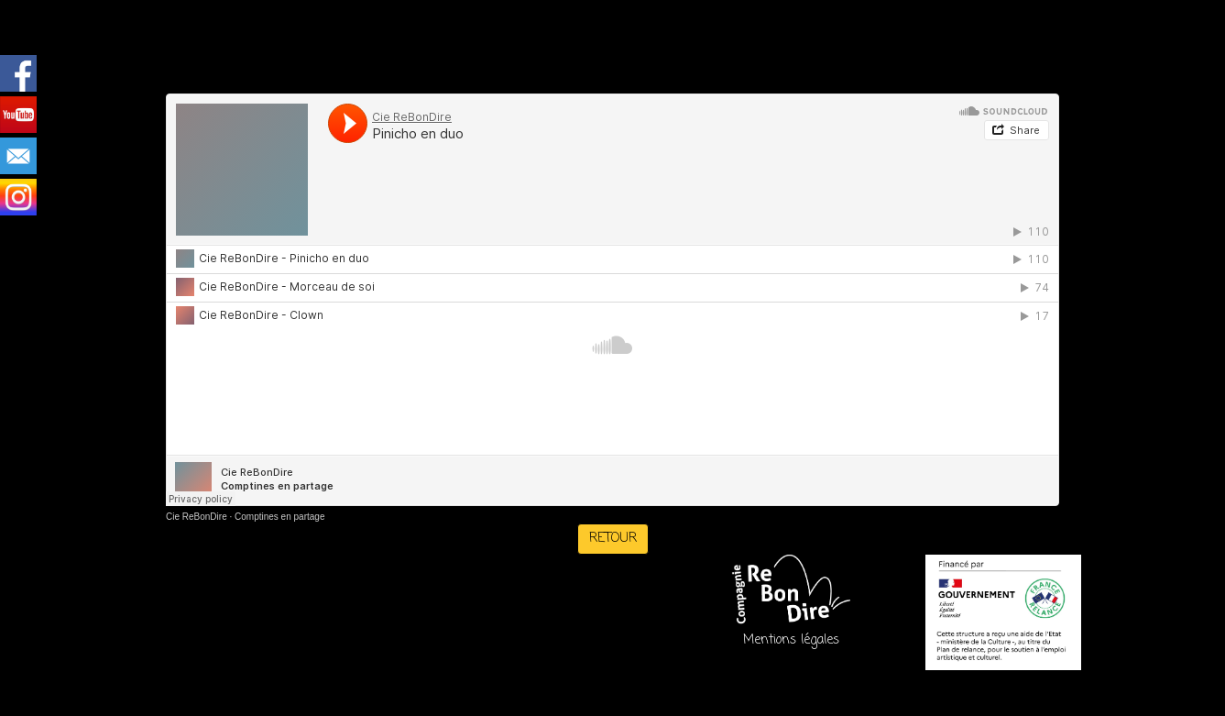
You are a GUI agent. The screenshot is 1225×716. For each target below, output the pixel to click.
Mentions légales (791, 640)
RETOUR (613, 538)
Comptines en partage (279, 517)
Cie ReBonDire (196, 517)
